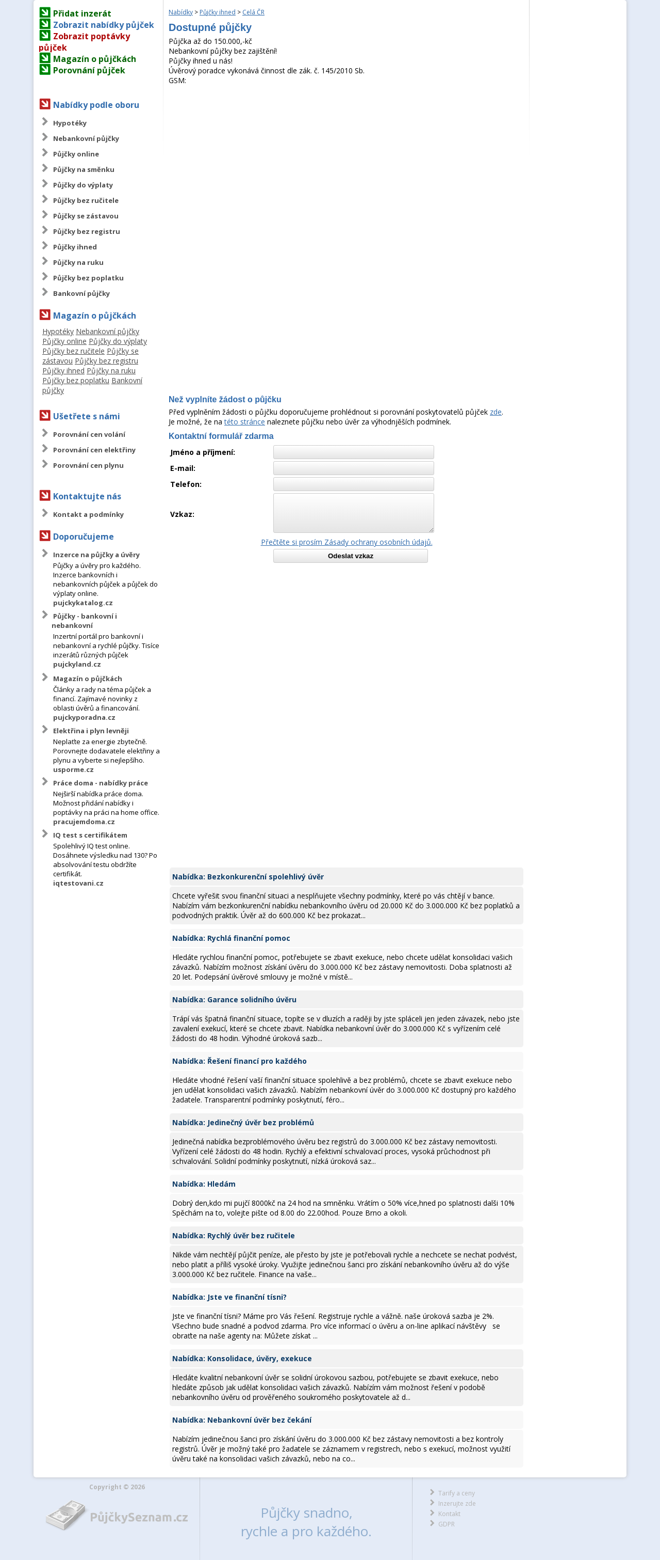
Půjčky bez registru (86, 231)
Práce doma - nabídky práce (100, 782)
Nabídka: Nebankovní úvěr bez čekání (241, 1420)
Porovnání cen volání (89, 434)
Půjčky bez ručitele (86, 200)
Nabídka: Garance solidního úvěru (234, 999)
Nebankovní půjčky (86, 138)
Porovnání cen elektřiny (94, 449)
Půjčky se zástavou (86, 215)
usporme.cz (73, 769)
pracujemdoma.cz (84, 821)
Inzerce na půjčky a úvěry (96, 554)
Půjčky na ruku (78, 262)
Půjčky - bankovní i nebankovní (84, 620)
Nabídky (181, 12)
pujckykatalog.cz (83, 602)
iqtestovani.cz (78, 883)
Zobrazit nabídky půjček (103, 24)
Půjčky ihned (75, 246)
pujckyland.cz (77, 664)
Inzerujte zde (457, 1503)
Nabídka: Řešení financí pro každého (239, 1061)
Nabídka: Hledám (204, 1184)
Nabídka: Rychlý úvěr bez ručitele (233, 1235)
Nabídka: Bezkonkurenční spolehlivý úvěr (248, 876)
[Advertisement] (346, 162)
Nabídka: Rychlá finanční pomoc (231, 938)
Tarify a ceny (456, 1493)
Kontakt (449, 1513)
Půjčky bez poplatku (88, 277)
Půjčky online (76, 154)
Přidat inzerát (82, 13)
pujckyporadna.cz (84, 717)
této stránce (244, 422)
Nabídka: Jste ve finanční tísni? (229, 1297)
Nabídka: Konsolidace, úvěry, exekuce (242, 1358)
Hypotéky (70, 123)
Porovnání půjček (89, 70)
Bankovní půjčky (81, 293)
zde (496, 412)
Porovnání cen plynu (88, 465)
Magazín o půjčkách (94, 59)
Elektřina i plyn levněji (91, 730)
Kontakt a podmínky (88, 514)
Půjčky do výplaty (83, 185)
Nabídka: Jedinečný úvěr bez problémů (243, 1122)
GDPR (446, 1524)
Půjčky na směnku (83, 169)
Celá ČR (253, 12)
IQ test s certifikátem (90, 835)
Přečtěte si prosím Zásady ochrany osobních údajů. (347, 542)
